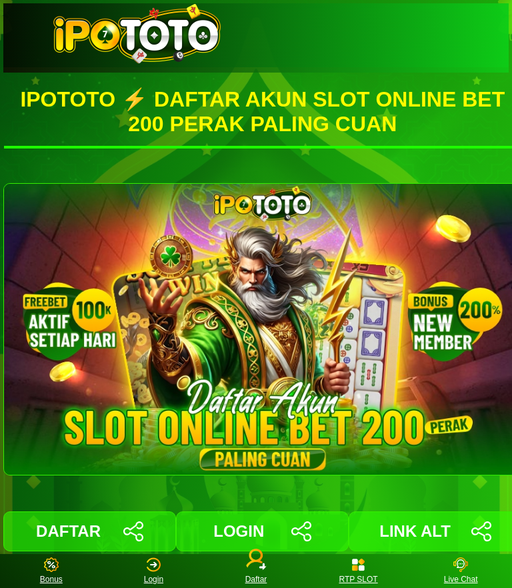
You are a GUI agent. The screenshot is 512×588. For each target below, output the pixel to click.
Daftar (256, 571)
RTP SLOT (358, 571)
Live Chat (461, 571)
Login (153, 571)
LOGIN (262, 531)
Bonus (51, 571)
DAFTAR (89, 531)
